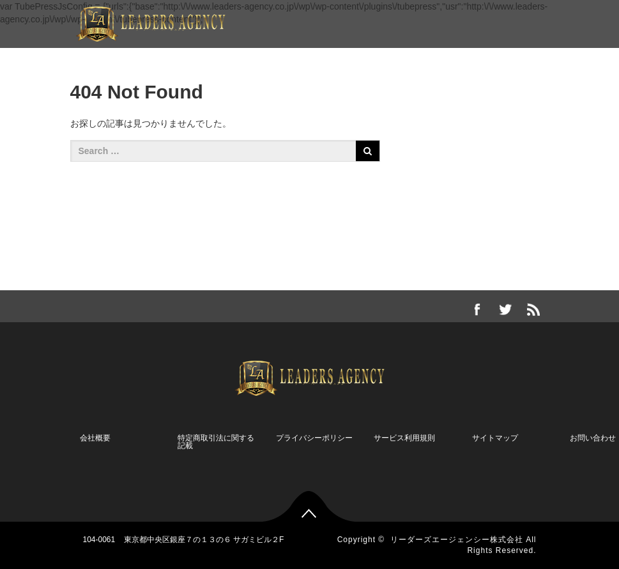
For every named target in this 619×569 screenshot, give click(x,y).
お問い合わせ (519, 58)
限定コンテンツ (196, 58)
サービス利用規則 (404, 437)
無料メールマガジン (426, 58)
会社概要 (95, 437)
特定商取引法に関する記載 (216, 441)
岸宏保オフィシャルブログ (307, 58)
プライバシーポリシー (314, 437)
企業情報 (122, 58)
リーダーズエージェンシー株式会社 (456, 539)
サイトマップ (495, 437)
